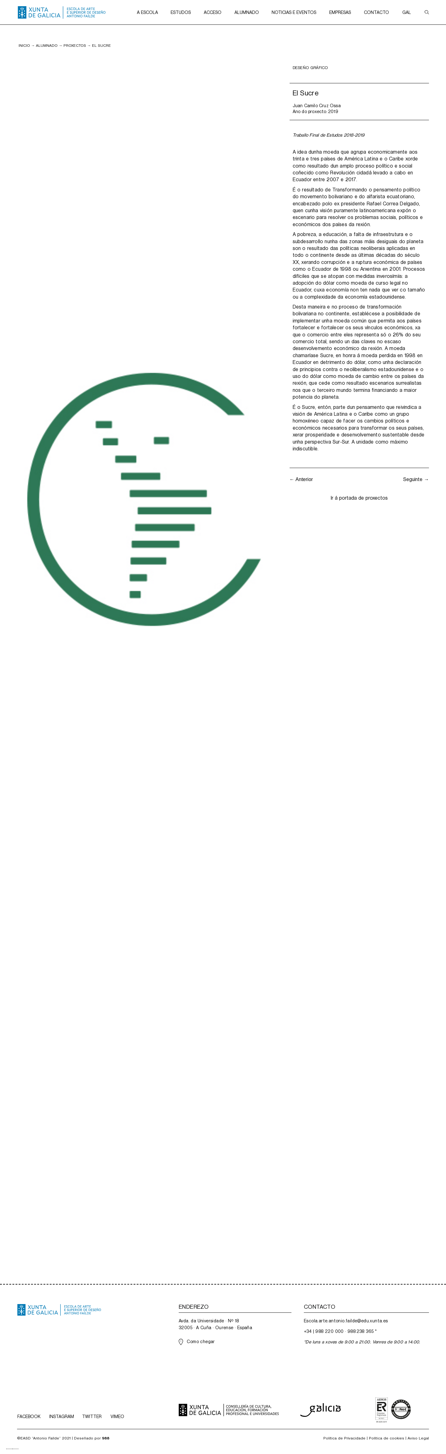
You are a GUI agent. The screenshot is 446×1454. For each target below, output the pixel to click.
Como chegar (201, 1341)
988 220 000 (329, 1331)
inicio (24, 45)
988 (105, 1438)
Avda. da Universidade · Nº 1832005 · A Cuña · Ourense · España (215, 1324)
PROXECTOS (74, 45)
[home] (61, 12)
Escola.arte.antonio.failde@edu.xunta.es (346, 1320)
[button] (147, 12)
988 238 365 (361, 1331)
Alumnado (47, 45)
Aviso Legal (418, 1438)
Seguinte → (416, 479)
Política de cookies (386, 1438)
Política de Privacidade (344, 1438)
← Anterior (301, 479)
